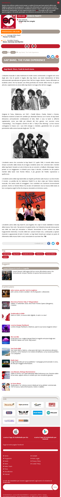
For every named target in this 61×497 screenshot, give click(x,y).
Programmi (8, 455)
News (6, 460)
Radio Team (8, 463)
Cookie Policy (36, 460)
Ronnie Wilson (50, 250)
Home (6, 452)
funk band (6, 250)
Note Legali (35, 455)
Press (13, 49)
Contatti (34, 452)
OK (58, 3)
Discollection (8, 468)
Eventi (6, 458)
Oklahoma (39, 250)
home (5, 49)
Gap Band (16, 250)
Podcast (7, 471)
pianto (5, 254)
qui (37, 10)
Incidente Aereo (28, 250)
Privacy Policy (36, 458)
